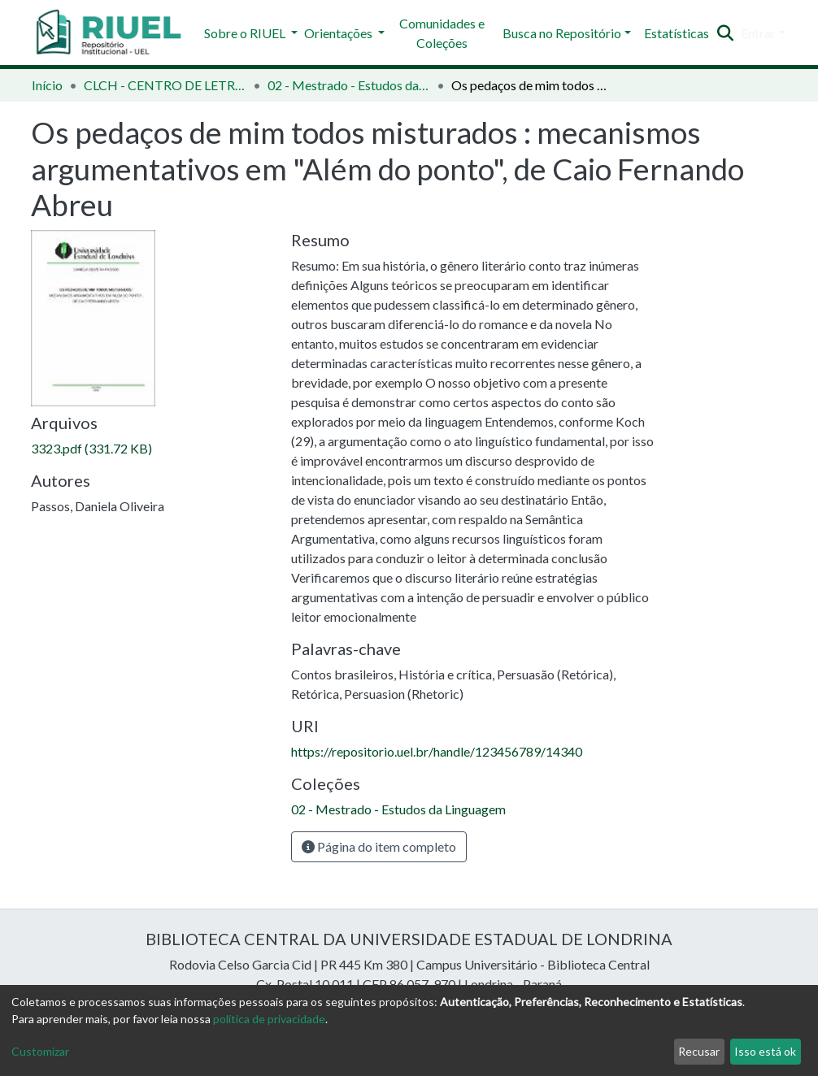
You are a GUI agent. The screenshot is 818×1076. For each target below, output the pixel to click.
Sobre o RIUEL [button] (246, 33)
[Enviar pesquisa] (726, 33)
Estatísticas (676, 33)
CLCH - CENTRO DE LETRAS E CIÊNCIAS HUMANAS (165, 85)
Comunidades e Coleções (442, 32)
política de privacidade (269, 1019)
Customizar (40, 1051)
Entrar (758, 33)
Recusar (699, 1051)
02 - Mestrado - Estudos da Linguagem (349, 85)
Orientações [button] (339, 33)
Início (47, 85)
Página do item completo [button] (379, 846)
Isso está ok (765, 1051)
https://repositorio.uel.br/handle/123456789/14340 (436, 751)
